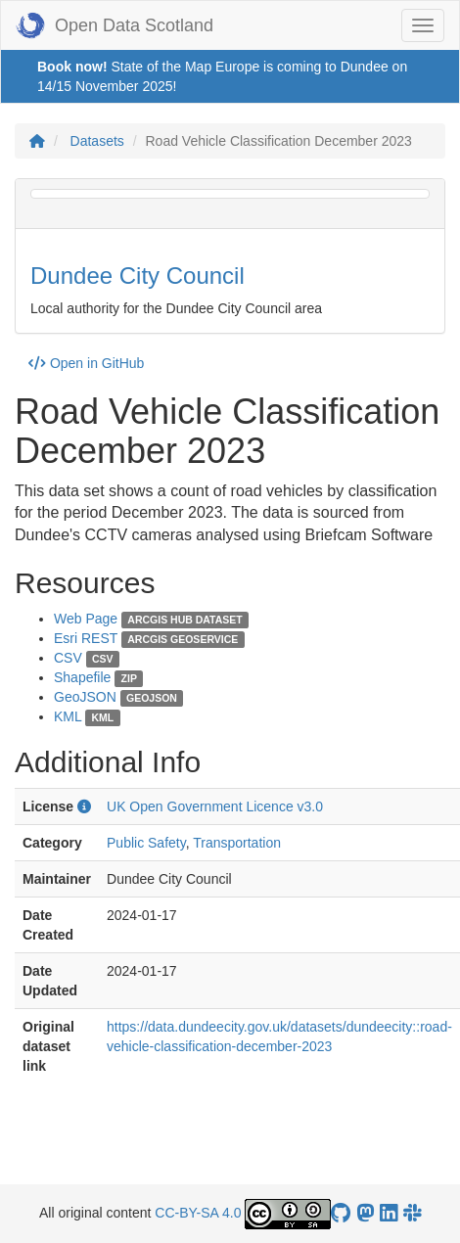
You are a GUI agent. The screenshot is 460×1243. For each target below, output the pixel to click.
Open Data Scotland (114, 25)
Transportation (237, 843)
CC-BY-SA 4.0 (198, 1212)
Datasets (97, 141)
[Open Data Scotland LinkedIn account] (388, 1213)
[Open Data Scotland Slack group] (412, 1213)
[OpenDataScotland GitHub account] (340, 1213)
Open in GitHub (86, 363)
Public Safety (146, 843)
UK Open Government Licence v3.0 (215, 806)
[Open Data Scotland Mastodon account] (365, 1213)
